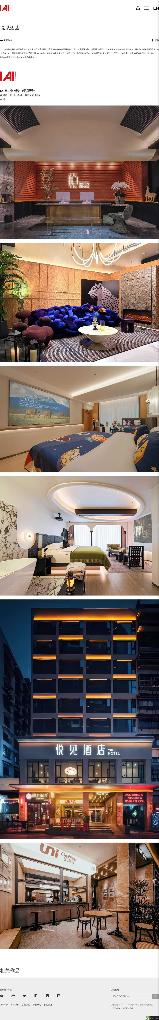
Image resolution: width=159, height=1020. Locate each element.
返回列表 (6, 40)
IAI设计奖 (4, 1005)
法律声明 (37, 1005)
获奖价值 (48, 1005)
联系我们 (15, 1005)
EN (156, 8)
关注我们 (26, 1005)
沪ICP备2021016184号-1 (122, 1008)
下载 (155, 40)
